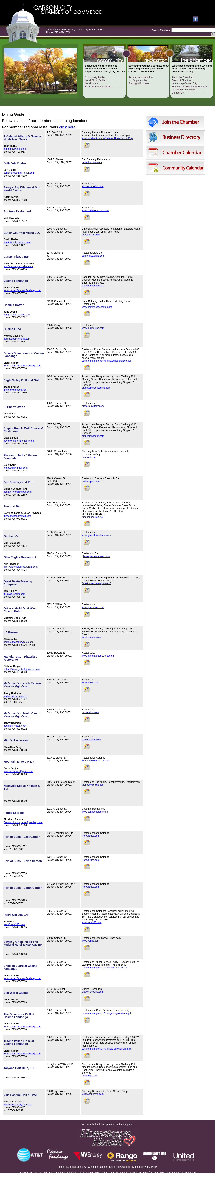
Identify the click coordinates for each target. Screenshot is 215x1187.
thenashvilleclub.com (93, 784)
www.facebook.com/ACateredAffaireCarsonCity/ (107, 138)
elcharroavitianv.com (93, 406)
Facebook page (70, 1172)
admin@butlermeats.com (17, 242)
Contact (136, 1166)
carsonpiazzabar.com (93, 255)
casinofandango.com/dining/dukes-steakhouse (106, 360)
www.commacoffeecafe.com (97, 307)
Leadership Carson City (184, 83)
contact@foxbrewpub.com (18, 491)
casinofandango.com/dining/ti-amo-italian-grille (106, 1048)
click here (67, 127)
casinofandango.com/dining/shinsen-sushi (104, 967)
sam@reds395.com (14, 924)
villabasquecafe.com (93, 1094)
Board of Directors (181, 80)
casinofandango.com (93, 285)
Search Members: (161, 30)
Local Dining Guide (95, 80)
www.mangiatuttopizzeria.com (98, 655)
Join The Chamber (120, 1166)
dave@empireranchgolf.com (19, 440)
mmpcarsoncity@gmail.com (18, 771)
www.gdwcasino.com (93, 607)
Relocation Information (140, 77)
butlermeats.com (91, 234)
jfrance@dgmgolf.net (15, 389)
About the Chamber (182, 77)
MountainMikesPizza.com (95, 760)
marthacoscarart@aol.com (18, 1104)
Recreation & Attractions (98, 86)
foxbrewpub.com (90, 481)
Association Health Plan (184, 89)
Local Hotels (91, 83)
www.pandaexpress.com (95, 811)
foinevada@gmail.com (16, 467)
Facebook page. (119, 1172)
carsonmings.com (91, 739)
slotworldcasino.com (92, 186)
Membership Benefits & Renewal (189, 86)
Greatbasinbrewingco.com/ (96, 583)
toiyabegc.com (89, 1075)
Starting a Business (138, 83)
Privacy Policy (150, 1166)
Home (61, 1166)
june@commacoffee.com (17, 314)
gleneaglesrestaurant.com (96, 556)
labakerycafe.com (91, 637)
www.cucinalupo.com (93, 328)
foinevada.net (89, 457)
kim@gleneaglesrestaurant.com (21, 566)
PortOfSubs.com (90, 835)
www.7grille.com (90, 940)
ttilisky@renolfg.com (14, 594)
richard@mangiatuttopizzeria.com (22, 669)
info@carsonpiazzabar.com (18, 266)
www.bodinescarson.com (95, 210)
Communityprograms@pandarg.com (23, 822)
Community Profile (95, 77)
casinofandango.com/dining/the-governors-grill (106, 1013)
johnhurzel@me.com (15, 148)
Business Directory (76, 1166)
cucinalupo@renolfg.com (17, 338)
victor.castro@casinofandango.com (22, 290)
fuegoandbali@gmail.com (17, 516)
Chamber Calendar (98, 1166)
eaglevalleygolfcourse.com (96, 387)
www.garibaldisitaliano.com (96, 535)
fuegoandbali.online (92, 517)
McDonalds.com (90, 682)
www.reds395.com (91, 922)
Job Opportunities (137, 80)
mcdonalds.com (90, 712)
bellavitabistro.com (92, 162)
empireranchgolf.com (93, 436)
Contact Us (178, 92)
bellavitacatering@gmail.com (19, 172)
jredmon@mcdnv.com (15, 696)
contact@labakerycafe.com (18, 642)
